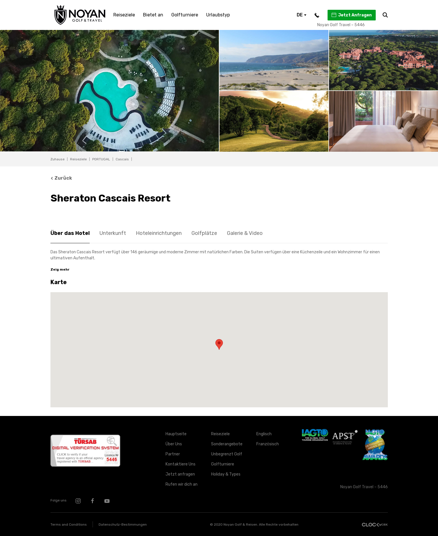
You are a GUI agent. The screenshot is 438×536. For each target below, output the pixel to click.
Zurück (61, 178)
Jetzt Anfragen (351, 15)
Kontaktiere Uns (180, 464)
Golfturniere (184, 15)
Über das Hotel (70, 233)
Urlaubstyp (218, 15)
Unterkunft (112, 233)
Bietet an (153, 15)
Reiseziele (124, 15)
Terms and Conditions (68, 524)
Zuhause (57, 159)
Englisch (264, 434)
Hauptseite (176, 434)
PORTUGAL (101, 159)
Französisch (267, 444)
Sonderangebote (227, 444)
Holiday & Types (225, 474)
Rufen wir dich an (182, 484)
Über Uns (174, 444)
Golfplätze (204, 233)
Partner (173, 454)
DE (302, 15)
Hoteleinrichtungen (159, 233)
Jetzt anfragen (180, 474)
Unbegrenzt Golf (226, 454)
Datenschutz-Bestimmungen (123, 524)
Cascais (122, 159)
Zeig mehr (59, 269)
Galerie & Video (245, 233)
